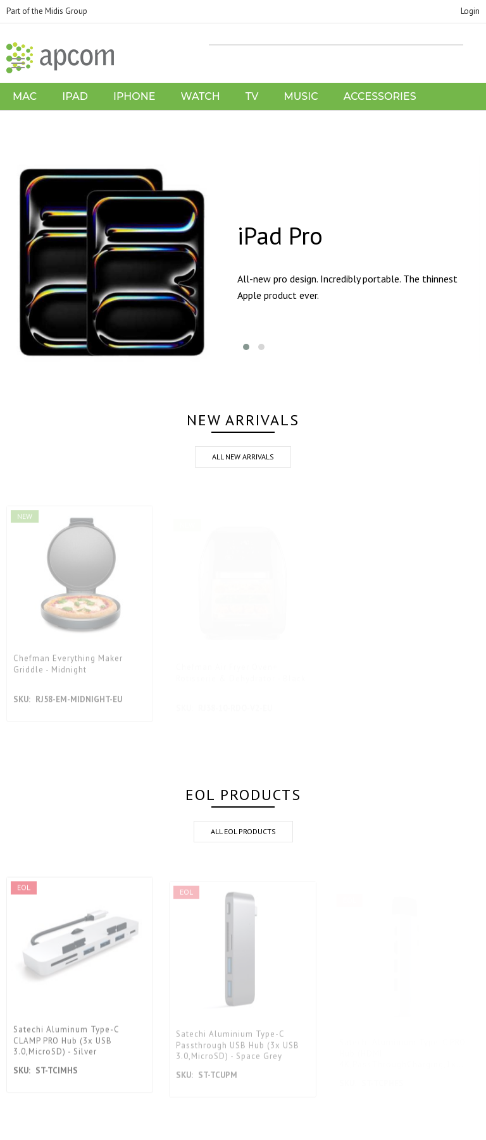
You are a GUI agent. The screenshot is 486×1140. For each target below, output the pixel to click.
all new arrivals (243, 456)
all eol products (243, 831)
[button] (246, 347)
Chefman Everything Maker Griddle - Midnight (68, 673)
